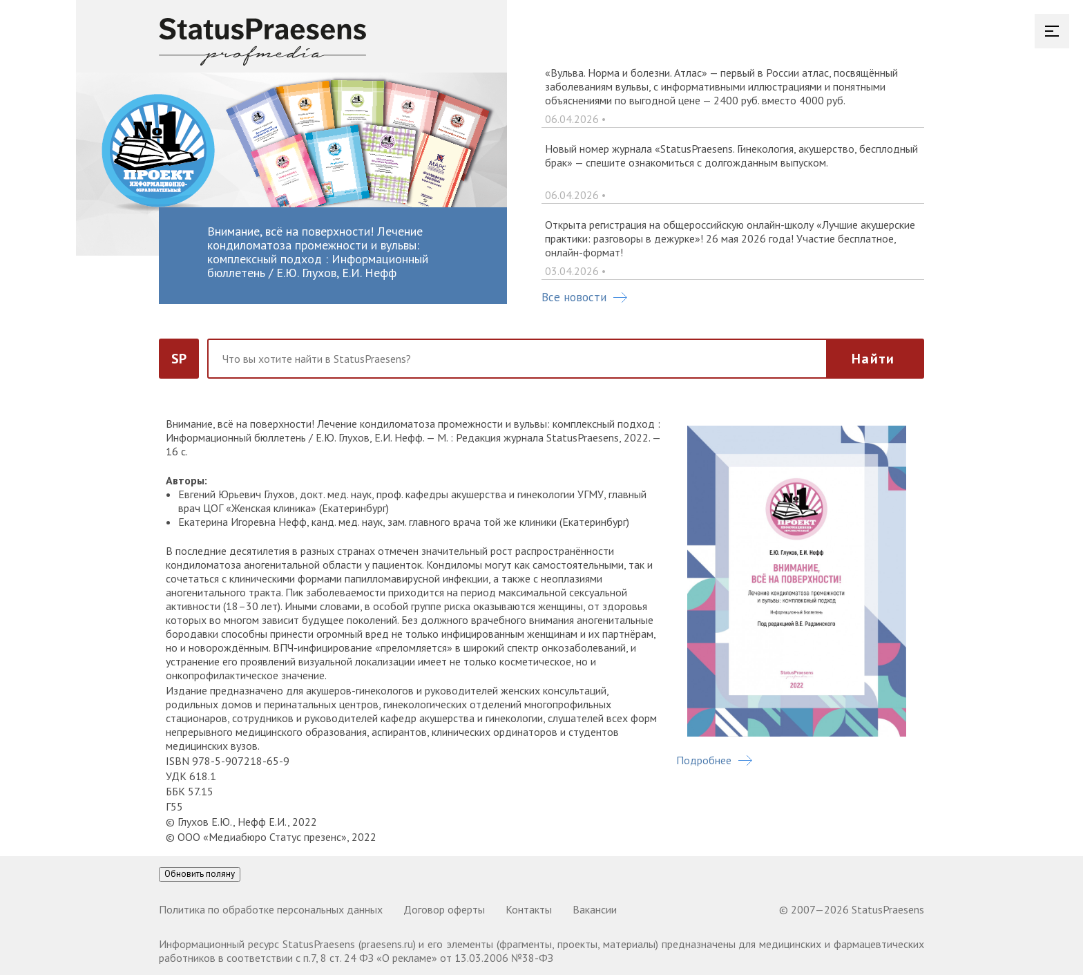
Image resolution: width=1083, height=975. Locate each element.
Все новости (584, 297)
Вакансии (595, 909)
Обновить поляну (199, 874)
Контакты (529, 909)
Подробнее (714, 760)
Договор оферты (444, 909)
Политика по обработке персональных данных (271, 909)
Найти (873, 359)
